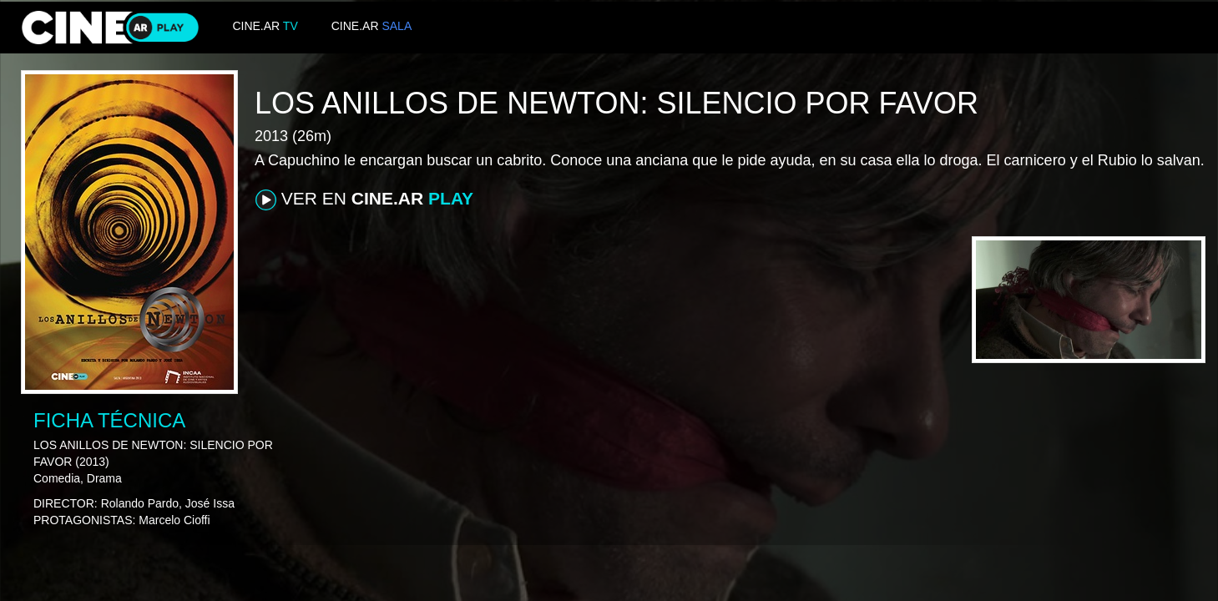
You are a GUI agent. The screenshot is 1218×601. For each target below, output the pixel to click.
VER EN (364, 199)
